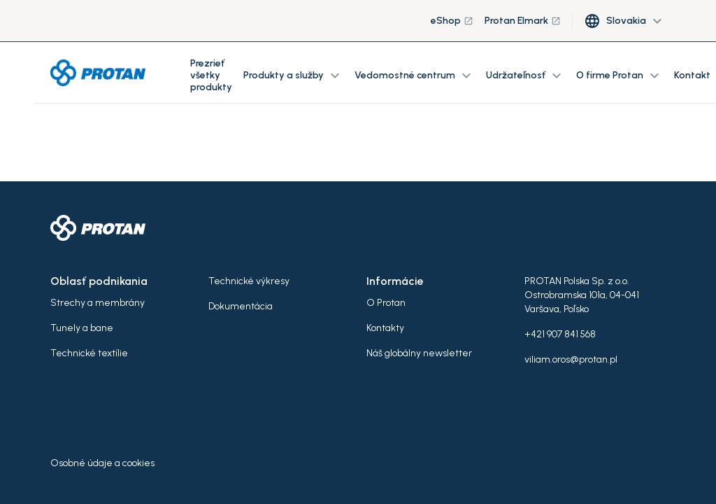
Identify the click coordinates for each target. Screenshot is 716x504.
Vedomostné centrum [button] (415, 75)
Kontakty (385, 328)
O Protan (386, 303)
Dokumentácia (240, 306)
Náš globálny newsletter (419, 353)
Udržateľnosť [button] (525, 75)
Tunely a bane (81, 328)
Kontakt (692, 75)
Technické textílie (89, 353)
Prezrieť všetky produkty (211, 75)
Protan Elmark (523, 21)
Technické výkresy (248, 281)
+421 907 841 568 (560, 334)
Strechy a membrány (97, 303)
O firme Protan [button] (619, 75)
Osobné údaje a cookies (102, 463)
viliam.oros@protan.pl (570, 359)
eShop (452, 21)
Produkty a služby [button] (293, 75)
